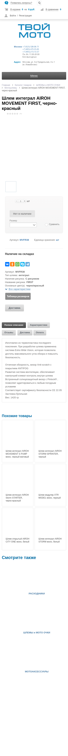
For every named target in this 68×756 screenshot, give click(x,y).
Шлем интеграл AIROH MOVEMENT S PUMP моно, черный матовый (17, 454)
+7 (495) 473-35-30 (30, 49)
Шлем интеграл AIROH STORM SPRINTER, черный (50, 454)
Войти (13, 15)
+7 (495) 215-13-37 (30, 51)
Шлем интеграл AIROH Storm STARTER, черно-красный (17, 498)
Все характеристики (19, 289)
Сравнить (54, 224)
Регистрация (25, 15)
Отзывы (8, 332)
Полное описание (13, 325)
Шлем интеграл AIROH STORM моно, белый (50, 540)
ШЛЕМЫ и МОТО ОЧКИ (36, 632)
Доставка (14, 307)
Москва (18, 46)
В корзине (15, 9)
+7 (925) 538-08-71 (30, 46)
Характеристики (38, 325)
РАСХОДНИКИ (37, 593)
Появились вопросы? (21, 3)
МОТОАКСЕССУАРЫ (36, 671)
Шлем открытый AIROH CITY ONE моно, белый (17, 540)
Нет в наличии (22, 213)
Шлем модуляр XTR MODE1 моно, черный (49, 496)
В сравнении (52, 9)
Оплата (40, 332)
